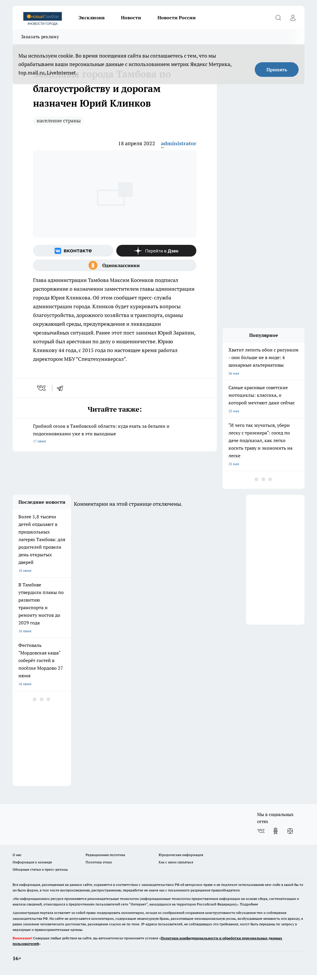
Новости (131, 17)
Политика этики (99, 862)
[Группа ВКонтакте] (73, 251)
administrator (178, 143)
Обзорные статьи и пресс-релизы (40, 869)
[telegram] (62, 388)
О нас (17, 855)
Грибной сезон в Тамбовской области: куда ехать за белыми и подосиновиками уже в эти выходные (114, 434)
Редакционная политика (105, 855)
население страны (59, 120)
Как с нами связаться (176, 862)
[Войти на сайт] (293, 17)
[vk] (42, 388)
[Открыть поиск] (278, 17)
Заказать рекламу (40, 36)
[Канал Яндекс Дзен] (156, 251)
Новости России (176, 17)
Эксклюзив (92, 17)
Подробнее (249, 904)
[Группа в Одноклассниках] (114, 265)
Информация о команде (32, 862)
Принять (276, 69)
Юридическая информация (181, 855)
